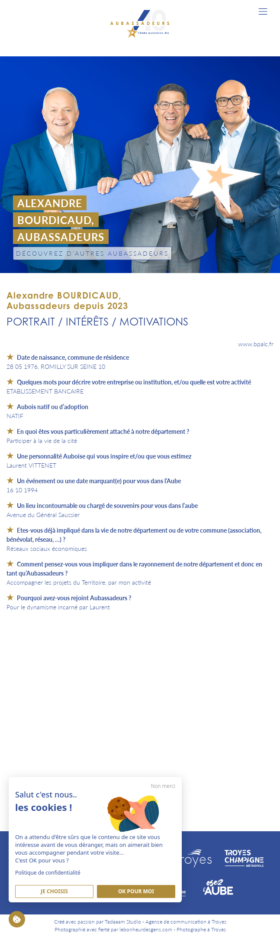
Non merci (163, 786)
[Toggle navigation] (263, 11)
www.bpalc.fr (256, 343)
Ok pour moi (136, 891)
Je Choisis (54, 891)
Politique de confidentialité (47, 872)
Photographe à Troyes (201, 929)
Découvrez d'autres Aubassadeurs (92, 253)
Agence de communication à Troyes (185, 921)
